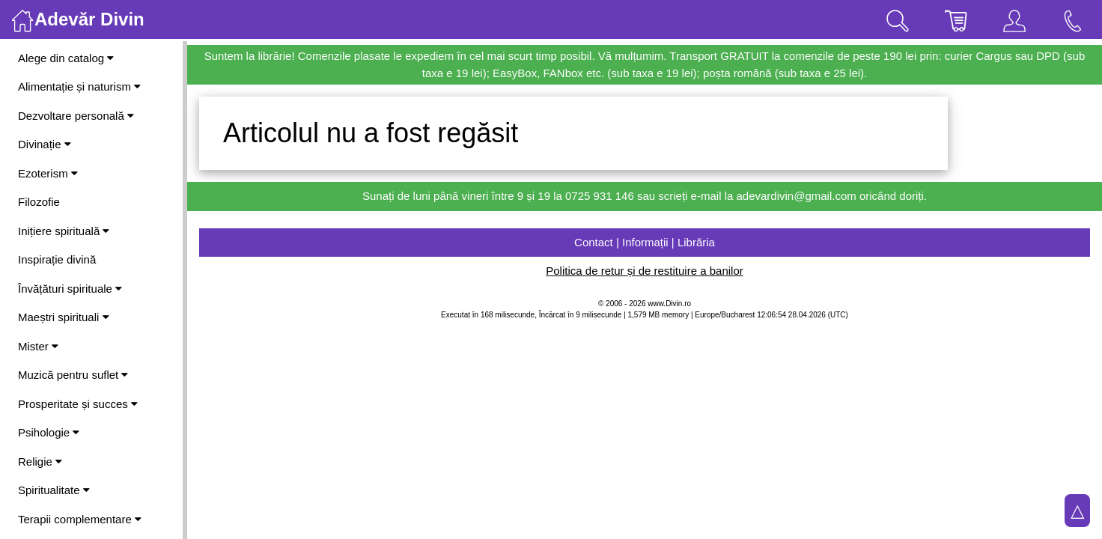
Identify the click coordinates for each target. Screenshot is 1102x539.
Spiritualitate (54, 490)
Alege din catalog (66, 58)
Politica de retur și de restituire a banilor (644, 270)
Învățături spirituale (70, 288)
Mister (38, 346)
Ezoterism (48, 173)
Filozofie (39, 201)
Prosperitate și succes (78, 404)
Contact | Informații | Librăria (644, 242)
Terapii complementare (79, 519)
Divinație (44, 144)
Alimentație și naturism (79, 86)
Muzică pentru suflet (73, 374)
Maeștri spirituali (63, 317)
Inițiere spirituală (63, 231)
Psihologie (48, 432)
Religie (40, 461)
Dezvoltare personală (76, 115)
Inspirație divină (57, 259)
